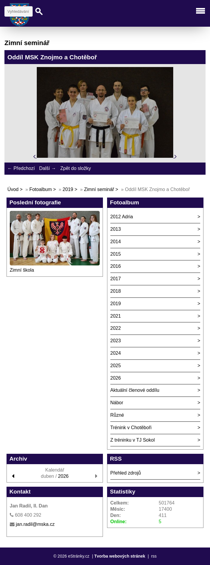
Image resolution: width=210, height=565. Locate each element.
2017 (115, 278)
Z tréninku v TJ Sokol (132, 440)
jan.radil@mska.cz (35, 524)
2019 (68, 189)
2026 (115, 378)
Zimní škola (22, 270)
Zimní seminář (99, 189)
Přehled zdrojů (125, 472)
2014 (115, 241)
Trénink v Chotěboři (131, 427)
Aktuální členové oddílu (134, 390)
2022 (115, 328)
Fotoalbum (40, 189)
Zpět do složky (75, 168)
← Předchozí (21, 168)
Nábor (116, 402)
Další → (47, 168)
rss (154, 556)
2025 (115, 365)
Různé (117, 415)
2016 (115, 266)
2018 (115, 291)
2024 (115, 353)
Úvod (12, 189)
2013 (115, 229)
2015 (115, 254)
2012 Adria (121, 216)
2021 (115, 316)
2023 (115, 340)
